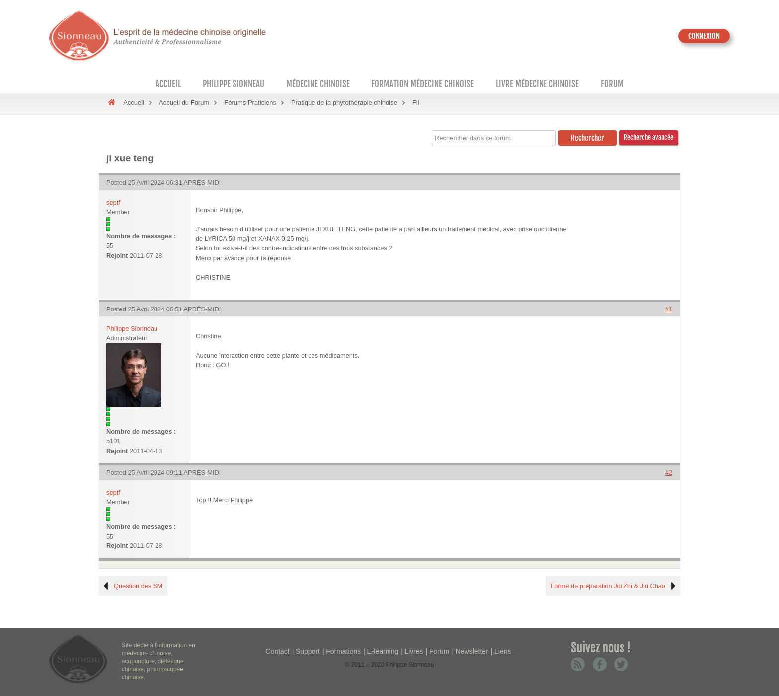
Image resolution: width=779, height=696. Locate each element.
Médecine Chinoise (318, 84)
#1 (668, 309)
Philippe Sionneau (233, 84)
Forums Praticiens (250, 102)
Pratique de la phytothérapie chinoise (344, 102)
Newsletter (472, 651)
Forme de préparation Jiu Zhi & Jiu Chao (608, 586)
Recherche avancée (648, 137)
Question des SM (138, 586)
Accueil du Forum (184, 102)
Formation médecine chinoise (422, 84)
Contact (278, 651)
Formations (343, 651)
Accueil (168, 84)
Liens (502, 651)
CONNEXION (704, 36)
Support (308, 651)
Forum (612, 84)
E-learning (382, 651)
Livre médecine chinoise (537, 84)
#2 (668, 472)
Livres (413, 651)
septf (113, 202)
